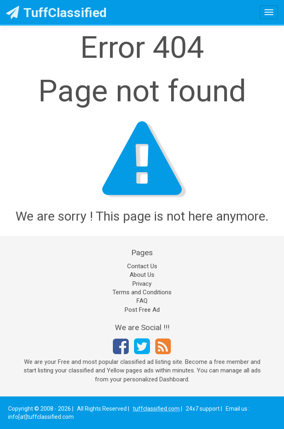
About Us (142, 274)
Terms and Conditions (142, 292)
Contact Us (142, 266)
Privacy (142, 283)
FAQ (142, 300)
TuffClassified (56, 12)
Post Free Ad (142, 309)
